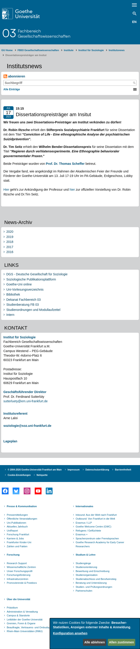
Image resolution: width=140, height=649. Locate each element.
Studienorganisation (87, 575)
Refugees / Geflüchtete (88, 530)
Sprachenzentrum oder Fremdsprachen (97, 538)
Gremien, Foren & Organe (21, 623)
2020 (9, 231)
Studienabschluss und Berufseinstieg (96, 579)
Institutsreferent (15, 413)
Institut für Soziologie (91, 50)
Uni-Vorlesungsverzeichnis (25, 289)
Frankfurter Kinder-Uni (19, 542)
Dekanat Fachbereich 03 (23, 299)
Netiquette (42, 475)
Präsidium (12, 607)
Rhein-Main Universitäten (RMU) (25, 631)
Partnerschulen (84, 590)
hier (72, 189)
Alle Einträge (11, 89)
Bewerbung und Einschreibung (93, 571)
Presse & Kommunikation (22, 506)
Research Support (17, 563)
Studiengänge (83, 563)
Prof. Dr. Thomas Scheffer (65, 163)
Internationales (84, 506)
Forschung (13, 554)
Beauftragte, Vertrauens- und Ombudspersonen (33, 627)
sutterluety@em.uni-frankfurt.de (25, 401)
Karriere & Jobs (15, 538)
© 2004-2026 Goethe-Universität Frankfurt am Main (35, 469)
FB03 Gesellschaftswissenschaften (38, 50)
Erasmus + (82, 534)
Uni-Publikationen (16, 522)
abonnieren (14, 76)
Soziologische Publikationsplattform (31, 279)
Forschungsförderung (18, 575)
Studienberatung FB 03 (22, 304)
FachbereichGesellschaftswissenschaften (44, 33)
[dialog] (95, 633)
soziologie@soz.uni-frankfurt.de (27, 425)
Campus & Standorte (18, 615)
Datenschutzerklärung (97, 469)
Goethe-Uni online (19, 284)
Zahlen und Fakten (17, 546)
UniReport (12, 530)
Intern (10, 315)
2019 (9, 237)
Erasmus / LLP (84, 522)
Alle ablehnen (94, 642)
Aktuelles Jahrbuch (17, 526)
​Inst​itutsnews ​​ (116, 50)
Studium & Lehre (86, 554)
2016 (9, 252)
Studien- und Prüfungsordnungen (94, 587)
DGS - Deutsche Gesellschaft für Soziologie (37, 274)
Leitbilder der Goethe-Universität (24, 619)
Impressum (74, 469)
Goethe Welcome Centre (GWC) (93, 526)
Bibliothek (13, 294)
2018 (9, 242)
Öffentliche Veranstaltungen (22, 518)
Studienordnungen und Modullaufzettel (33, 310)
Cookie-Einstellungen (19, 475)
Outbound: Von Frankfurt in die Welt (95, 518)
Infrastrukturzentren (17, 579)
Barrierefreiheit (123, 469)
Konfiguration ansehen (70, 633)
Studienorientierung (86, 567)
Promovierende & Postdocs (22, 582)
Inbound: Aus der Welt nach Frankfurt (96, 514)
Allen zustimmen (121, 642)
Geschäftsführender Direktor (24, 392)
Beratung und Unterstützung (91, 582)
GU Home (7, 50)
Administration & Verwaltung (22, 611)
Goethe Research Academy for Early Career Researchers (100, 544)
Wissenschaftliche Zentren (21, 567)
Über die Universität (18, 599)
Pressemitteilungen (17, 514)
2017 (9, 247)
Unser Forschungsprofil (19, 571)
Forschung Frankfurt (18, 534)
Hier (6, 189)
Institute (68, 50)
